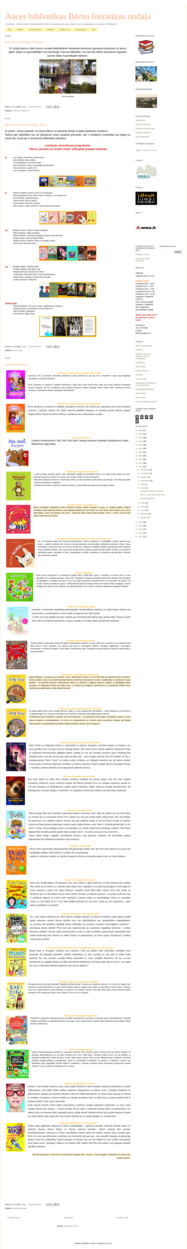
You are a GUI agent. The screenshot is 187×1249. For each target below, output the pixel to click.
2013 (140, 529)
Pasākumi (50, 30)
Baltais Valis (141, 120)
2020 (140, 452)
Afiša (9, 30)
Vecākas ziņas (122, 1217)
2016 (140, 467)
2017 (140, 463)
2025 (140, 434)
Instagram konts (142, 254)
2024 (140, 437)
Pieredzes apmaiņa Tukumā (24, 42)
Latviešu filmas (142, 371)
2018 (140, 459)
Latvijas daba (141, 379)
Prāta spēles (141, 393)
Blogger (109, 1243)
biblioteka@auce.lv (143, 333)
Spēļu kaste (140, 397)
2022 (140, 445)
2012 (140, 533)
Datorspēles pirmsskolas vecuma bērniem (146, 384)
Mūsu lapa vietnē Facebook (143, 259)
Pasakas (139, 375)
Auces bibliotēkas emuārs (146, 402)
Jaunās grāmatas (34, 30)
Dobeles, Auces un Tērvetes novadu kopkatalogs (143, 356)
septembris (145, 481)
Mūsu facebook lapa (144, 346)
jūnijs (143, 488)
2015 (140, 522)
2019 (140, 456)
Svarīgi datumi (80, 30)
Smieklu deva (65, 30)
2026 (140, 430)
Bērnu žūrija (17, 350)
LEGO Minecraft (142, 137)
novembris (145, 473)
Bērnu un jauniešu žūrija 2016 (25, 124)
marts (143, 510)
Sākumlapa (68, 1217)
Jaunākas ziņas (13, 1217)
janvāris (144, 517)
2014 (140, 526)
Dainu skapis (141, 366)
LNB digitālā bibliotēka (145, 389)
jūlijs (143, 484)
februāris (144, 514)
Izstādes (20, 30)
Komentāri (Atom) (71, 1226)
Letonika (139, 350)
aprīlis (143, 506)
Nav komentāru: (35, 107)
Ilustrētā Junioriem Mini (145, 128)
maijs (143, 503)
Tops (93, 30)
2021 (140, 448)
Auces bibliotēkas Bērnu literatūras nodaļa (78, 16)
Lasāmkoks (140, 362)
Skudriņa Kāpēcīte (143, 132)
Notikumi (16, 111)
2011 (140, 536)
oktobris (144, 477)
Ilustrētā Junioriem (143, 124)
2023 (140, 441)
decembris (145, 470)
